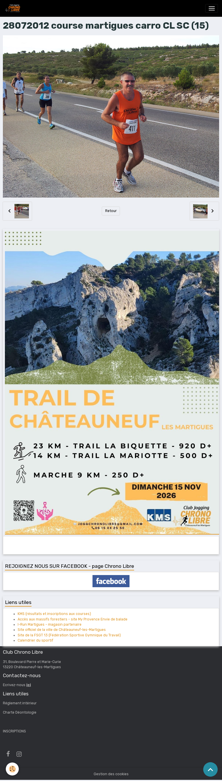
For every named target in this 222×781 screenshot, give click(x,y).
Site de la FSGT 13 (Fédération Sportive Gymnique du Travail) (69, 635)
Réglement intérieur (20, 703)
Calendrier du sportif (35, 640)
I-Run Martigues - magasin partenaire (50, 624)
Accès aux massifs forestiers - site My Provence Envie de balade (72, 619)
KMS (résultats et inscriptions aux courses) (54, 614)
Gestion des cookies (111, 774)
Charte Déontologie (19, 712)
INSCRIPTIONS (14, 731)
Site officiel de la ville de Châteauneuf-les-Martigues (62, 630)
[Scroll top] (210, 769)
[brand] (13, 8)
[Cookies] (12, 769)
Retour (111, 211)
